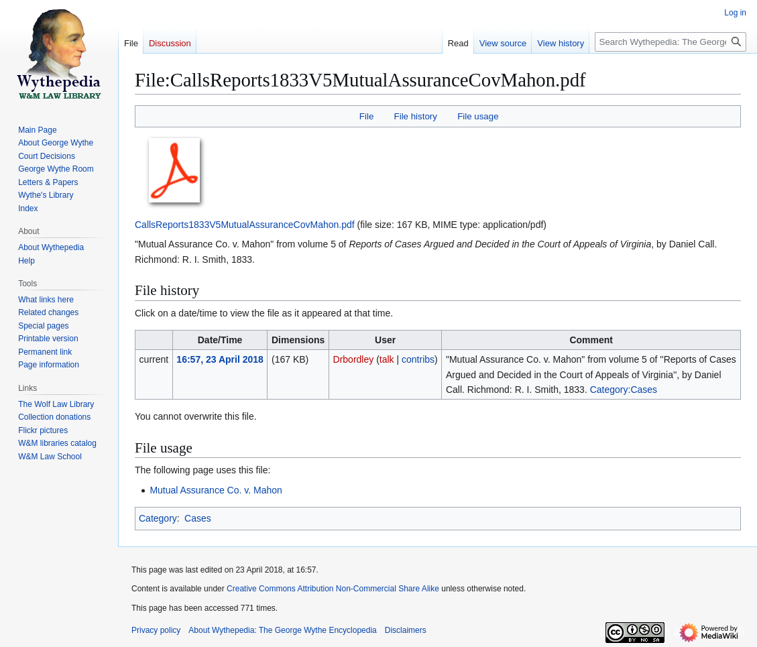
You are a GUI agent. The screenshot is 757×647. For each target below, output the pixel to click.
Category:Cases (623, 389)
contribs (418, 359)
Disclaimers (405, 630)
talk (387, 359)
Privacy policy (155, 630)
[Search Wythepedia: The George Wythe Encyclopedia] (670, 42)
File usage (477, 116)
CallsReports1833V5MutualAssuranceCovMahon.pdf (245, 224)
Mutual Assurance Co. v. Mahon (216, 490)
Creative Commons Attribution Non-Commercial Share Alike (333, 588)
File (366, 116)
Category (158, 518)
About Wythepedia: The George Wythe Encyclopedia (282, 630)
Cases (197, 518)
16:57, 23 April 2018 (219, 359)
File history (415, 116)
